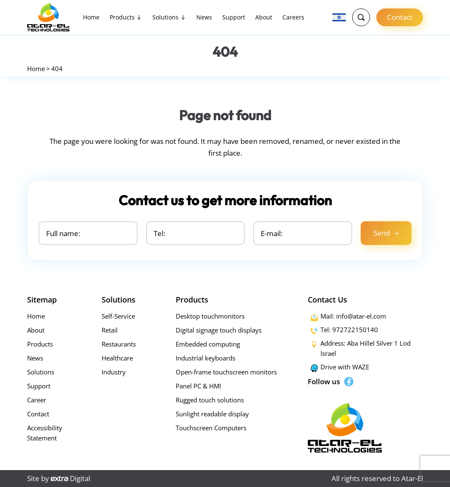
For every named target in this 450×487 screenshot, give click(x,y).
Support (233, 17)
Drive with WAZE (344, 367)
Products (122, 17)
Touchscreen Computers (211, 428)
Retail (110, 330)
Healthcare (117, 358)
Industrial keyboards (205, 358)
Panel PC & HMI (198, 386)
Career (36, 400)
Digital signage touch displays (219, 330)
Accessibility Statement (44, 433)
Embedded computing (208, 344)
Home (91, 17)
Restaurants (119, 344)
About (263, 17)
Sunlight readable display (212, 414)
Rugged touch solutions (210, 400)
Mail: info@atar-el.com (353, 316)
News (204, 17)
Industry (114, 372)
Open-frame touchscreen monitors (226, 372)
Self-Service (118, 316)
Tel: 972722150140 (349, 329)
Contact (399, 17)
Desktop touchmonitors (210, 316)
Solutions (165, 17)
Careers (293, 17)
